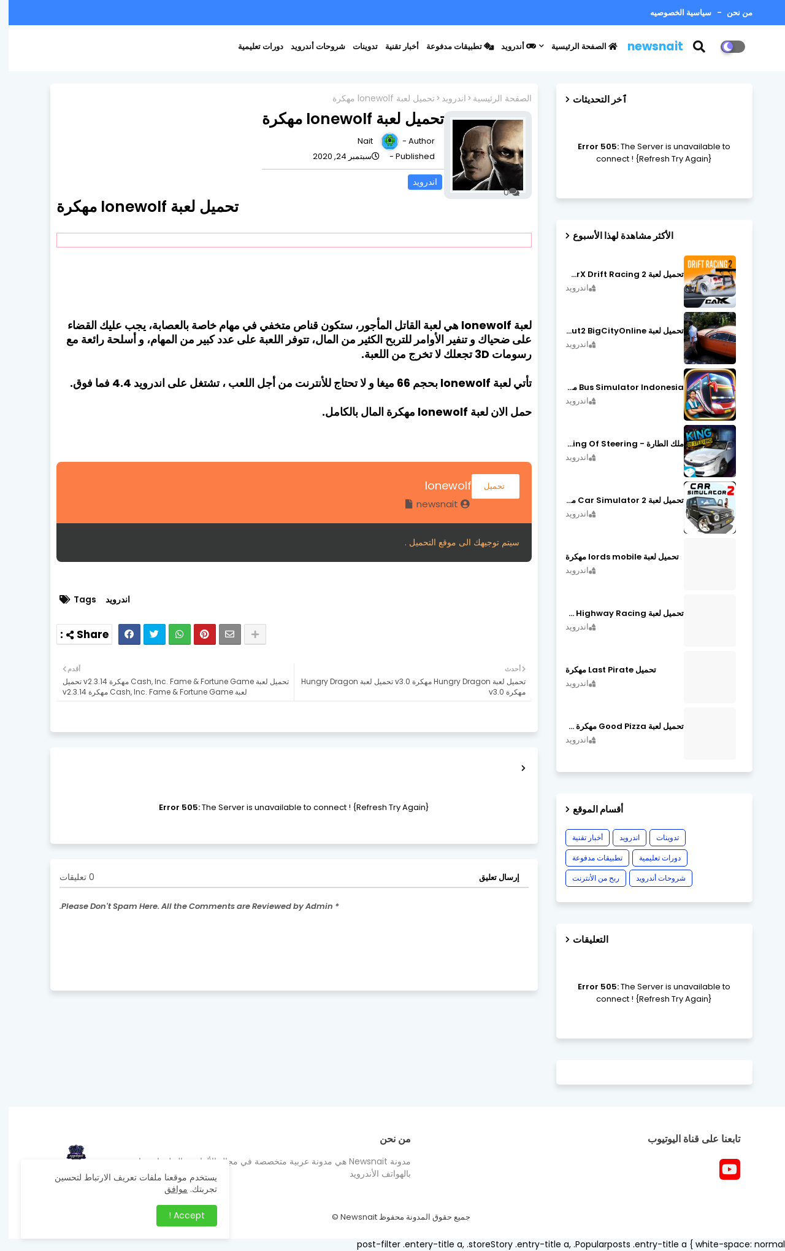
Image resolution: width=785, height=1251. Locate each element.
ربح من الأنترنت (587, 878)
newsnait (647, 46)
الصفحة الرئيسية (576, 46)
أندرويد (509, 46)
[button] (698, 46)
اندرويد (445, 98)
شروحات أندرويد (309, 46)
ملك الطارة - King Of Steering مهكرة (616, 444)
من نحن (730, 12)
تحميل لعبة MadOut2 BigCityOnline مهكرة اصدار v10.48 (616, 331)
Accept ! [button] (178, 1215)
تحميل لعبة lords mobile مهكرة (613, 557)
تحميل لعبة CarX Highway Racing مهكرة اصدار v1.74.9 (616, 613)
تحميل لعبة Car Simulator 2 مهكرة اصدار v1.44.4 (616, 500)
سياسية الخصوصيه (672, 12)
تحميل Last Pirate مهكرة (602, 670)
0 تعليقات (68, 877)
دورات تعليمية (252, 46)
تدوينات (356, 46)
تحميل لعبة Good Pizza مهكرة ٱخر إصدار (616, 726)
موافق (167, 1189)
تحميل (487, 486)
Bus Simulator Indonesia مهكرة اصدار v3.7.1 (616, 387)
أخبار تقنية (393, 46)
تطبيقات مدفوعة (451, 46)
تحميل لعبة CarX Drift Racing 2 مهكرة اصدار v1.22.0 (616, 274)
